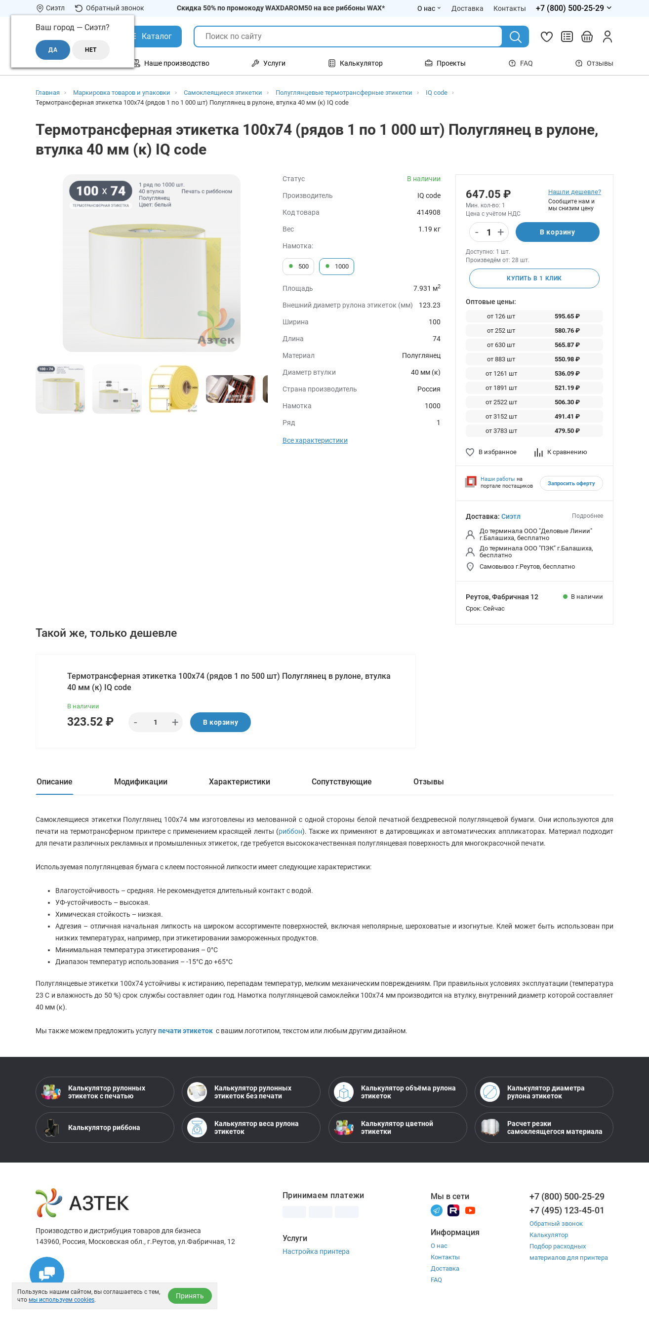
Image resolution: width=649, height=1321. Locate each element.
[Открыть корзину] (587, 36)
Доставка (445, 1268)
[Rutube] (453, 1209)
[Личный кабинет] (607, 36)
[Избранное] (547, 36)
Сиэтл (511, 516)
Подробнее (587, 515)
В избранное (491, 452)
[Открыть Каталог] (149, 36)
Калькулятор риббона (90, 1127)
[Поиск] (516, 37)
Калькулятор (548, 1235)
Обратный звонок (109, 8)
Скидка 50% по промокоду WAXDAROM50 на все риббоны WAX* (281, 8)
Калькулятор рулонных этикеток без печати (239, 1092)
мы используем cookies (61, 1299)
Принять (190, 1296)
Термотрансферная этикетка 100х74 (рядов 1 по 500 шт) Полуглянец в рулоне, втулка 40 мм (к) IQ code (229, 681)
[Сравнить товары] (567, 36)
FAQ (520, 63)
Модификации (140, 781)
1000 (336, 266)
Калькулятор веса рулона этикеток (243, 1127)
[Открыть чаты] (47, 1274)
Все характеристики (315, 440)
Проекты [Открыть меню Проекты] (445, 63)
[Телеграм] (437, 1209)
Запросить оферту (571, 483)
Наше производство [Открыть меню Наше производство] (170, 63)
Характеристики (239, 781)
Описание (55, 781)
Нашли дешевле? (574, 191)
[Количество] (489, 232)
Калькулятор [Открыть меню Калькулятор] (355, 63)
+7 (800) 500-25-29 (567, 1196)
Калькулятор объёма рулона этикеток (395, 1092)
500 (298, 266)
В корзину (557, 232)
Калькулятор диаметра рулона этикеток (532, 1092)
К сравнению (560, 452)
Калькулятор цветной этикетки (383, 1127)
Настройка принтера (316, 1251)
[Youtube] (470, 1209)
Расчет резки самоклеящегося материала (541, 1127)
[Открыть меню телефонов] (574, 8)
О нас (439, 1245)
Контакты (445, 1257)
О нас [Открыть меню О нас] (429, 8)
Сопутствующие (342, 781)
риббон (290, 831)
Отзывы (594, 63)
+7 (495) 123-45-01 (567, 1210)
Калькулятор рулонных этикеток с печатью (93, 1092)
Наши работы (498, 479)
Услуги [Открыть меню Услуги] (268, 63)
